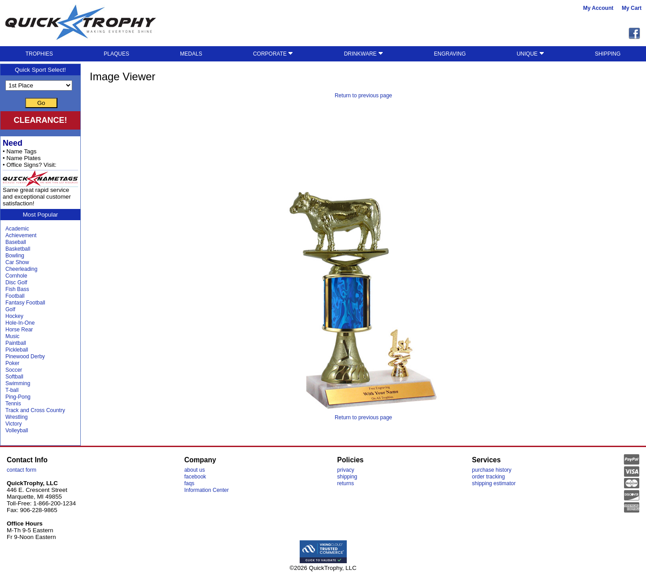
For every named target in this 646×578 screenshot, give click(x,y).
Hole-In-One (20, 323)
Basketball (17, 249)
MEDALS (191, 54)
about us (194, 470)
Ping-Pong (18, 397)
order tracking (488, 477)
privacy (345, 470)
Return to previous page (363, 95)
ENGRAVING (450, 54)
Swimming (17, 383)
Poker (12, 363)
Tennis (13, 403)
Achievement (20, 235)
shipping (347, 477)
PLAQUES (116, 54)
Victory (13, 424)
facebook (195, 477)
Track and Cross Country (35, 410)
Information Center (206, 490)
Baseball (15, 242)
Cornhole (16, 276)
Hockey (14, 316)
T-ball (11, 390)
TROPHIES (39, 54)
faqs (189, 483)
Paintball (15, 343)
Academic (17, 229)
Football (15, 296)
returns (345, 483)
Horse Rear (19, 329)
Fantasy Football (25, 303)
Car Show (17, 262)
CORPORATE (273, 54)
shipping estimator (493, 483)
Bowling (14, 255)
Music (12, 336)
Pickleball (16, 350)
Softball (14, 377)
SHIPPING (607, 54)
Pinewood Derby (25, 356)
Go (41, 103)
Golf (10, 309)
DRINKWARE (363, 54)
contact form (21, 470)
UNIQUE (530, 54)
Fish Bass (17, 289)
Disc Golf (16, 282)
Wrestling (16, 417)
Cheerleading (21, 269)
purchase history (491, 470)
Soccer (13, 370)
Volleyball (16, 430)
